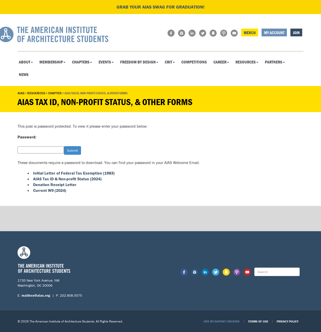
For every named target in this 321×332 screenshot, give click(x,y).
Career (221, 62)
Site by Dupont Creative (222, 321)
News (24, 74)
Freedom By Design (139, 62)
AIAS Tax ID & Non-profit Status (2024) (67, 178)
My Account (274, 32)
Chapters (82, 62)
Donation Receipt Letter (54, 184)
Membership (52, 62)
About (26, 62)
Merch (250, 32)
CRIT (170, 62)
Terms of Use (258, 321)
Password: (27, 136)
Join (296, 32)
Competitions (194, 62)
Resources (246, 62)
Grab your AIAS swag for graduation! (160, 7)
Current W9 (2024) (49, 190)
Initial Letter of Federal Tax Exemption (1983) (74, 173)
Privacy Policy (287, 321)
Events (106, 62)
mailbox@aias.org (36, 295)
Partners (275, 62)
